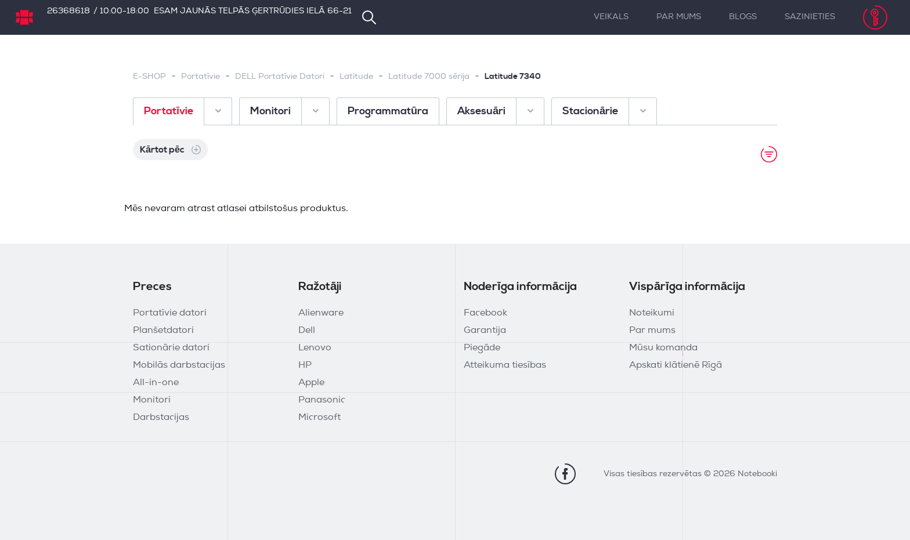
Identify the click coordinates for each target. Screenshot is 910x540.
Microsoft (319, 417)
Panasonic (321, 400)
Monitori (152, 400)
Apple (311, 382)
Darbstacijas (161, 417)
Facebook (485, 313)
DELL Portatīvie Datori (279, 77)
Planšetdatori (163, 330)
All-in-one (156, 382)
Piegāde (482, 348)
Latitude (356, 77)
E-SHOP (149, 77)
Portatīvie (200, 77)
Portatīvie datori (170, 313)
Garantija (485, 330)
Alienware (321, 313)
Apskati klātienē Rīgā (675, 365)
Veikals (611, 17)
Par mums (678, 17)
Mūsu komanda (663, 348)
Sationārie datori (171, 348)
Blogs (743, 17)
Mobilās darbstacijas (179, 365)
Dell (306, 330)
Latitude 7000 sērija (429, 77)
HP (305, 365)
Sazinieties (810, 17)
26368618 (68, 11)
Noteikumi (651, 313)
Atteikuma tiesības (505, 365)
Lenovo (314, 348)
